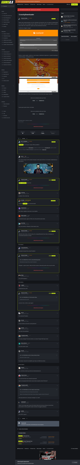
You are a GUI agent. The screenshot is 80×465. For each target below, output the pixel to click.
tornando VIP (47, 147)
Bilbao (22, 275)
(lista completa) (74, 36)
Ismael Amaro (23, 207)
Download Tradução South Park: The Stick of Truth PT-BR (70, 25)
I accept (75, 462)
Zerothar (22, 200)
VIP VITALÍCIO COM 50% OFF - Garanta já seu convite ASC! (29, 9)
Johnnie (22, 327)
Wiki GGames (31, 147)
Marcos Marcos (24, 343)
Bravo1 (22, 312)
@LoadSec (21, 144)
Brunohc (33, 297)
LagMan (22, 285)
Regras (32, 463)
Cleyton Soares (24, 375)
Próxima (23, 138)
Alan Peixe (23, 223)
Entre (34, 100)
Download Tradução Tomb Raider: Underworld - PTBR (69, 30)
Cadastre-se (41, 100)
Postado (69, 17)
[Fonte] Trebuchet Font (27, 441)
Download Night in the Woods (68, 16)
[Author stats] (57, 19)
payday (22, 411)
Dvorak (22, 320)
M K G (22, 156)
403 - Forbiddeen (24, 141)
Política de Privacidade (27, 463)
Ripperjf (22, 367)
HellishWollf (23, 401)
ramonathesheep (24, 247)
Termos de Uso (20, 463)
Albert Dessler (23, 215)
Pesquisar (4, 6)
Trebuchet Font (26, 435)
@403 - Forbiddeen (22, 182)
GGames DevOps (24, 18)
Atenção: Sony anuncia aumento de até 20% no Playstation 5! (28, 1)
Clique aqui (44, 149)
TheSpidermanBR (24, 335)
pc (40, 406)
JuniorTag (23, 192)
